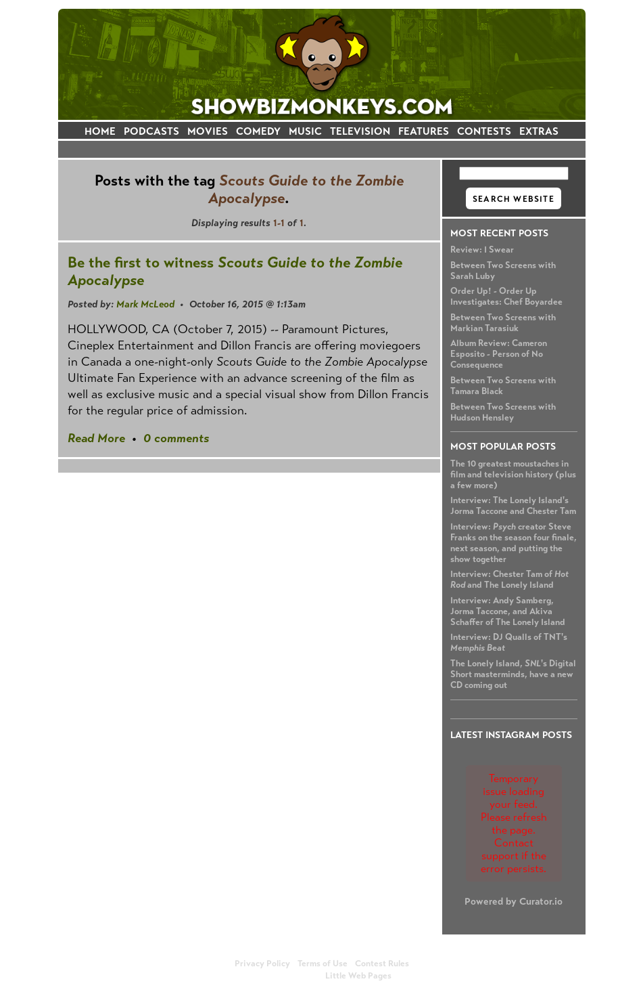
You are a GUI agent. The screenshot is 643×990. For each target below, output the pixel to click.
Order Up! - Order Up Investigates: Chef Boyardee (506, 296)
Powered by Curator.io (514, 901)
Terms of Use (322, 963)
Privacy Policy (262, 963)
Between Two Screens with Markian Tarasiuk (503, 323)
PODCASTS (151, 131)
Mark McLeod (145, 304)
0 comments (176, 438)
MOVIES (207, 131)
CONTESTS (484, 131)
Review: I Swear (482, 249)
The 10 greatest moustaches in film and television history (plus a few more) (513, 474)
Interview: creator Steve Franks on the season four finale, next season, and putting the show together (513, 543)
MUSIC (305, 131)
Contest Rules (382, 963)
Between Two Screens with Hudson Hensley (503, 412)
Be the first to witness (235, 271)
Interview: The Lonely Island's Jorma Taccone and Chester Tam (513, 506)
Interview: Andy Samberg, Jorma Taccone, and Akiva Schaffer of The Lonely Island (507, 611)
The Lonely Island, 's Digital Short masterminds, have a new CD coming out (513, 674)
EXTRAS (538, 131)
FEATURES (423, 131)
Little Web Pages (358, 975)
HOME (100, 131)
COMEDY (258, 131)
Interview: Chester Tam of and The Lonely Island (509, 579)
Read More (96, 438)
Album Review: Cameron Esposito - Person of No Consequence (498, 354)
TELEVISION (360, 131)
